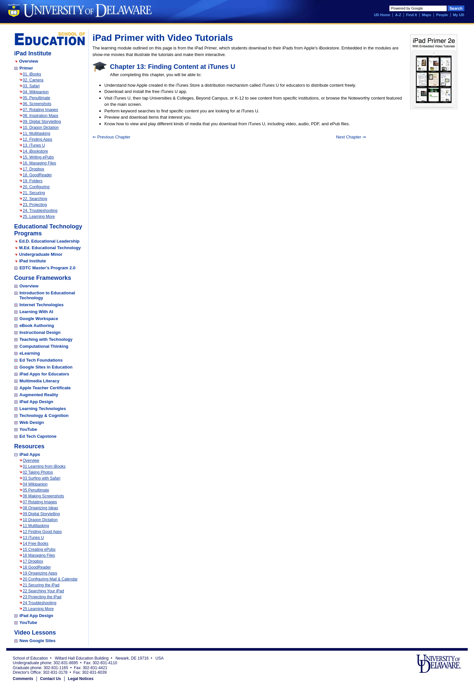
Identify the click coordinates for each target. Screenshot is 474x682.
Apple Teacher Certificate (45, 387)
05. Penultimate (36, 98)
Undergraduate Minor (40, 254)
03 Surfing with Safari (41, 478)
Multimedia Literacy (39, 380)
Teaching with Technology (45, 339)
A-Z (398, 15)
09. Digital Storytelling (42, 121)
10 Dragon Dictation (40, 520)
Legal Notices (80, 678)
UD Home (382, 15)
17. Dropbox (33, 169)
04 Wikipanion (35, 484)
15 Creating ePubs (39, 549)
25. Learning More (39, 216)
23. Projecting (35, 204)
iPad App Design (36, 401)
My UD (458, 15)
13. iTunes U (34, 145)
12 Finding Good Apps (42, 531)
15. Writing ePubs (38, 157)
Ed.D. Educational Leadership (49, 241)
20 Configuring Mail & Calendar (50, 579)
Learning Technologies (42, 408)
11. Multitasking (36, 133)
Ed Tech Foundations (41, 360)
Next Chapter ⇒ (351, 136)
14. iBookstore (35, 151)
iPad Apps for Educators (44, 373)
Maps (426, 15)
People (442, 15)
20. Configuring (36, 187)
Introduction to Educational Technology (47, 295)
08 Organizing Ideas (40, 508)
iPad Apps (29, 454)
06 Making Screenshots (43, 496)
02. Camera (33, 80)
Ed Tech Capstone (37, 436)
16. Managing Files (39, 163)
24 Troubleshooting (39, 603)
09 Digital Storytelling (41, 514)
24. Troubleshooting (40, 210)
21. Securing (34, 193)
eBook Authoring (36, 325)
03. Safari (31, 86)
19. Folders (32, 181)
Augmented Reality (38, 394)
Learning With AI (36, 311)
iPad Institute (32, 260)
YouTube (28, 429)
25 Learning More (38, 609)
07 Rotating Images (40, 502)
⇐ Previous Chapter (111, 136)
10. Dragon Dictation (41, 127)
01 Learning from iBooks (44, 466)
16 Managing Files (39, 555)
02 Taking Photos (38, 472)
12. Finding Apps (37, 139)
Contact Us (50, 678)
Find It (411, 15)
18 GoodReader (37, 567)
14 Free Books (35, 543)
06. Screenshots (37, 104)
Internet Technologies (41, 304)
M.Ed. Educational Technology (50, 247)
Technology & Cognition (43, 415)
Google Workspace (38, 318)
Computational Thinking (43, 346)
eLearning (29, 353)
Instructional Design (40, 332)
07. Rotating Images (40, 109)
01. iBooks (32, 74)
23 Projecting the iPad (42, 597)
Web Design (31, 422)
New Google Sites (37, 640)
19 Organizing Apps (40, 573)
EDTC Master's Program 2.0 (47, 267)
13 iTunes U (33, 537)
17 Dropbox (33, 561)
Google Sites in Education (45, 367)
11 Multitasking (36, 525)
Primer (26, 68)
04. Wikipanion (36, 92)
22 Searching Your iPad (43, 591)
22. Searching (35, 198)
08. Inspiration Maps (40, 115)
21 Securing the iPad (41, 585)
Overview (28, 61)
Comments (23, 678)
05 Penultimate (36, 490)
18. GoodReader (37, 175)
